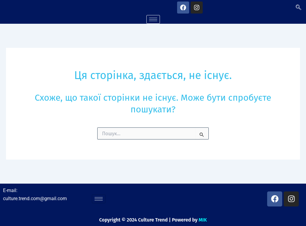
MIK (203, 220)
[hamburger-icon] (153, 19)
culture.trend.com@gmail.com (35, 198)
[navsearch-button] (298, 8)
